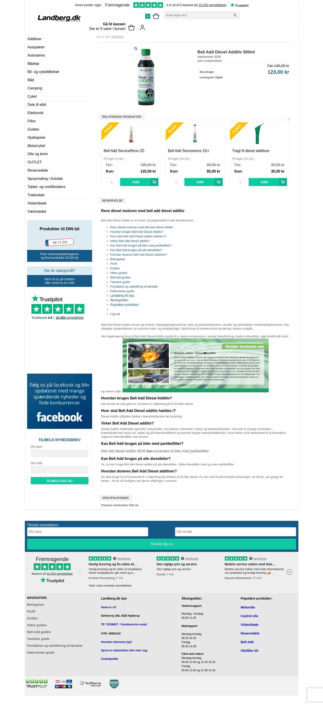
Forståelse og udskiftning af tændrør (134, 286)
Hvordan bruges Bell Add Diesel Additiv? (136, 231)
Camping (35, 88)
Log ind (115, 314)
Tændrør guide (120, 282)
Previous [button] (282, 117)
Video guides (118, 273)
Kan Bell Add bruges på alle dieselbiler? (136, 250)
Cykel (32, 96)
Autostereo (36, 55)
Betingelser (117, 259)
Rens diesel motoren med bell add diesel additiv (141, 227)
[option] (131, 154)
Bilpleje (33, 64)
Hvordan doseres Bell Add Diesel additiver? (138, 254)
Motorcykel (36, 146)
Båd (31, 80)
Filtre (32, 121)
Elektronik (36, 113)
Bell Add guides (120, 277)
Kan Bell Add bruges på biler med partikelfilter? (141, 245)
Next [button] (289, 117)
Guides (33, 129)
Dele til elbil (37, 105)
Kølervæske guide (122, 291)
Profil (113, 263)
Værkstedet (37, 211)
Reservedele (38, 170)
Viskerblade (37, 203)
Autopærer (36, 47)
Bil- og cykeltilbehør (43, 72)
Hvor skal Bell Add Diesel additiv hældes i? (138, 236)
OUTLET (35, 162)
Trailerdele (36, 195)
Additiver (35, 39)
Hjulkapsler (37, 137)
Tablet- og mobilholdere (46, 187)
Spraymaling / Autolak (45, 179)
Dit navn (36, 446)
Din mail (36, 463)
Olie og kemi (38, 154)
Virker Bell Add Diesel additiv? (130, 241)
